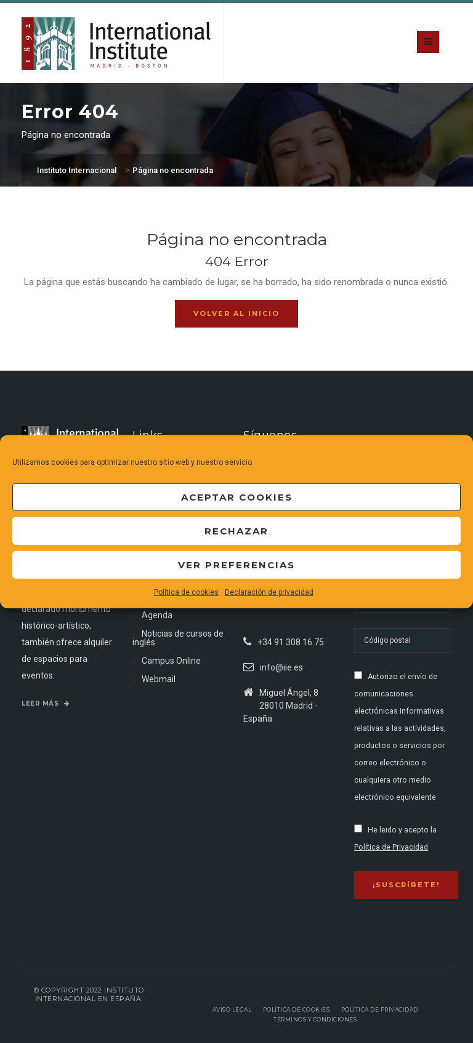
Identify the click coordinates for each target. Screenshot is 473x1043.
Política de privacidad (379, 1009)
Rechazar (236, 530)
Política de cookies (186, 592)
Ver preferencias (236, 564)
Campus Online (171, 661)
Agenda (157, 615)
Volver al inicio (236, 313)
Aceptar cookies (237, 496)
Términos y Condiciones (315, 1019)
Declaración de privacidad (269, 592)
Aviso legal (232, 1009)
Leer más (46, 703)
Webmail (159, 679)
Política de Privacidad (391, 847)
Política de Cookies (296, 1009)
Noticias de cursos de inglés (178, 638)
